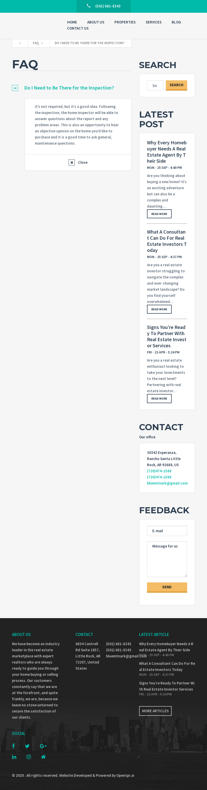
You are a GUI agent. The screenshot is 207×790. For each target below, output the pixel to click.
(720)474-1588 (159, 470)
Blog (176, 22)
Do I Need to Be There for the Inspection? (69, 87)
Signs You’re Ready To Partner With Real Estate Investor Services (166, 336)
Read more (159, 214)
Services (153, 22)
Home (72, 22)
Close (82, 162)
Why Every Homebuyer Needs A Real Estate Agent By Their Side (167, 151)
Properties (125, 22)
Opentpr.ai (125, 775)
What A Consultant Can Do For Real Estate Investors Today (167, 241)
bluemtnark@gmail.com (167, 483)
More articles (155, 710)
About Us (95, 22)
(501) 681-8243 (118, 643)
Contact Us (77, 28)
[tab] (71, 88)
